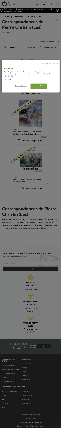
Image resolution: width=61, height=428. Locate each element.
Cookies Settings (20, 86)
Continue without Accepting (50, 63)
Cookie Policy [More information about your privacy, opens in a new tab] (9, 76)
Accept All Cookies (38, 86)
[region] (31, 76)
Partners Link (9, 79)
